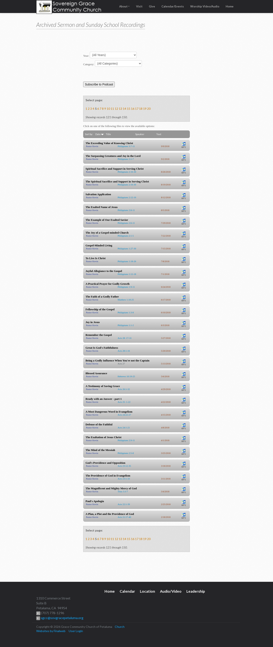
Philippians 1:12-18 (127, 274)
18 (140, 108)
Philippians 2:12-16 (127, 197)
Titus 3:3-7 (123, 491)
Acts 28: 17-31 (125, 338)
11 (112, 108)
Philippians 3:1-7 (126, 159)
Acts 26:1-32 (124, 389)
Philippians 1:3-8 (126, 312)
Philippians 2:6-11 (126, 223)
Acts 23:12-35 (124, 466)
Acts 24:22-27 (124, 414)
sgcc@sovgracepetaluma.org (61, 618)
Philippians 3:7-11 (126, 146)
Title (108, 134)
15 (128, 108)
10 (108, 108)
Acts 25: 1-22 (124, 402)
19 (145, 108)
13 (120, 108)
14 (124, 108)
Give (152, 6)
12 (116, 108)
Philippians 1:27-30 (127, 248)
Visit (139, 6)
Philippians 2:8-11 (126, 210)
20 (149, 108)
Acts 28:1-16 (124, 350)
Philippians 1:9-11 (126, 287)
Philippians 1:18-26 (127, 261)
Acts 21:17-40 (124, 517)
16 (132, 108)
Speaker (139, 134)
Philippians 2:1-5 (126, 235)
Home (230, 6)
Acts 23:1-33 (124, 478)
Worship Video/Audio (204, 6)
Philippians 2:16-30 (127, 171)
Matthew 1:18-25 (126, 299)
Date (99, 134)
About (124, 6)
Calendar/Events (172, 6)
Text (158, 134)
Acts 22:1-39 (124, 504)
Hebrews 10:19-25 (126, 376)
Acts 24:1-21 (124, 427)
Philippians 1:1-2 (126, 325)
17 (136, 108)
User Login (76, 631)
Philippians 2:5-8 (126, 453)
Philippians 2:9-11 (126, 440)
